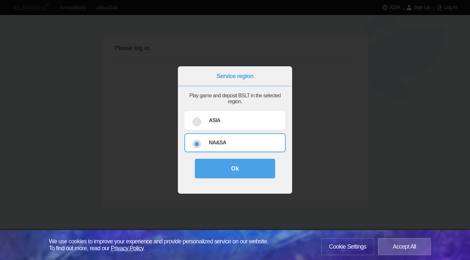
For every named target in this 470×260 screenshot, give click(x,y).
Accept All (404, 246)
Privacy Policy (127, 248)
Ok (235, 168)
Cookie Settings (347, 246)
